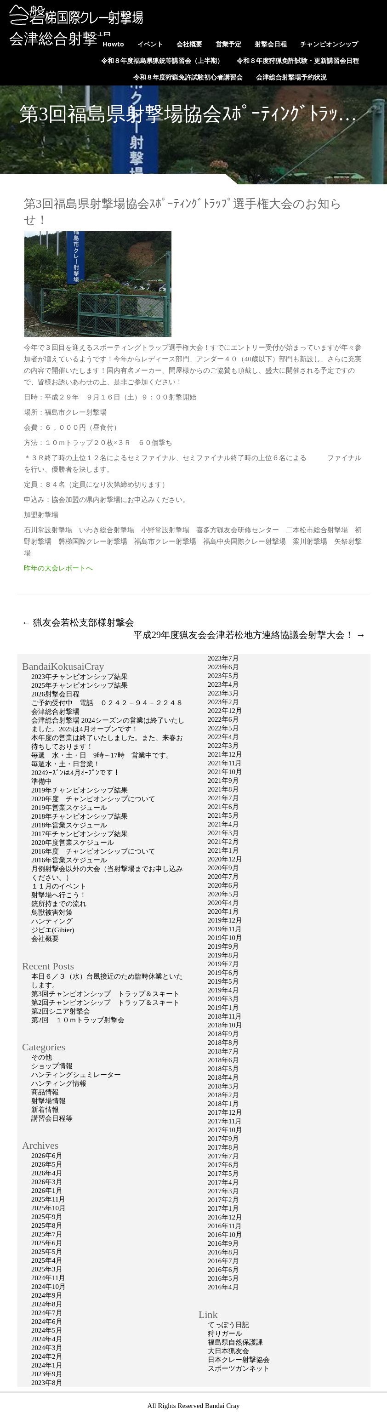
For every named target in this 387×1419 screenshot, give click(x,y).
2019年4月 (223, 990)
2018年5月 (223, 1068)
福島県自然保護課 (235, 1342)
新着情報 (45, 1109)
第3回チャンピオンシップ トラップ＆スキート (105, 993)
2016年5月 (223, 1278)
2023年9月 (47, 1374)
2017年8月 (223, 1147)
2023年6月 (223, 667)
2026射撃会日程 (55, 694)
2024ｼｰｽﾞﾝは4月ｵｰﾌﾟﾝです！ (75, 772)
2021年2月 (223, 841)
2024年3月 (47, 1347)
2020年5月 (223, 894)
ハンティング (52, 921)
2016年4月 (223, 1287)
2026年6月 (47, 1155)
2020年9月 (223, 868)
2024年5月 (47, 1330)
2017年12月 (225, 1112)
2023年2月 (223, 702)
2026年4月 (47, 1173)
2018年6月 (223, 1060)
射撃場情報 (48, 1101)
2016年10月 (225, 1234)
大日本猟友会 (228, 1351)
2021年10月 (225, 771)
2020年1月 (223, 911)
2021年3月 (223, 833)
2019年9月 (223, 946)
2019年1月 (223, 1007)
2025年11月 (48, 1199)
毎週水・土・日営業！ (65, 764)
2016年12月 (225, 1217)
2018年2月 (223, 1095)
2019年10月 (225, 937)
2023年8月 (47, 1382)
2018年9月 (223, 1033)
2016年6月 (223, 1269)
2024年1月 (47, 1365)
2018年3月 (223, 1086)
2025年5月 (47, 1251)
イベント (150, 44)
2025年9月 (47, 1216)
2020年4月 (223, 902)
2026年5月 (47, 1164)
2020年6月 (223, 885)
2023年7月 (223, 658)
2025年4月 (47, 1260)
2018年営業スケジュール (69, 825)
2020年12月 (225, 859)
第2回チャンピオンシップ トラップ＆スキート (105, 1002)
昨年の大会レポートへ (58, 568)
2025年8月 (47, 1225)
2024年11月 (48, 1278)
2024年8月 (47, 1304)
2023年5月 (223, 675)
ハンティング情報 (58, 1083)
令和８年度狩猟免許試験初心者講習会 (188, 77)
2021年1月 (223, 850)
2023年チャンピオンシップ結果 (79, 676)
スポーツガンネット (239, 1368)
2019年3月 (223, 999)
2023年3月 (223, 693)
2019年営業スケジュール (69, 807)
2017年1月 (223, 1208)
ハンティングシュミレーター (76, 1074)
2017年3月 (223, 1191)
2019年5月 (223, 981)
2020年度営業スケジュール (72, 842)
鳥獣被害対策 (52, 912)
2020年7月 (223, 876)
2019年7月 (223, 964)
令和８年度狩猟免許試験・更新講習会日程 (298, 60)
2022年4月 (223, 737)
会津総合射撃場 (60, 38)
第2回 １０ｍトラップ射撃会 (78, 1020)
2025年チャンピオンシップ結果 (79, 685)
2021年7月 (223, 798)
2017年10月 (225, 1130)
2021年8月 (223, 789)
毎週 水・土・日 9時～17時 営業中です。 (102, 755)
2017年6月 (223, 1164)
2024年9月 (47, 1295)
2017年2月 (223, 1199)
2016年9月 (223, 1243)
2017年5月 (223, 1173)
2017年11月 (225, 1121)
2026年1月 (47, 1190)
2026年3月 (47, 1181)
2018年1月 (223, 1103)
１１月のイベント (58, 886)
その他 (41, 1057)
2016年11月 (225, 1226)
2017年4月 (223, 1182)
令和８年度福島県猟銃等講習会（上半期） (162, 60)
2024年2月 (47, 1356)
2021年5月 (223, 815)
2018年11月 (225, 1016)
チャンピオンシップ (329, 44)
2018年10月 (225, 1025)
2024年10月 (48, 1286)
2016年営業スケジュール (69, 860)
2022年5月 (223, 728)
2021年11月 (225, 763)
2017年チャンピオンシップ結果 (79, 834)
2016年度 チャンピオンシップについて (93, 851)
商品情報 (45, 1092)
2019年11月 (225, 929)
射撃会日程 (271, 44)
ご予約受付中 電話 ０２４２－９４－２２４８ (107, 703)
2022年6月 (223, 719)
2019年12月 (225, 920)
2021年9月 (223, 780)
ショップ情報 (52, 1066)
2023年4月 (223, 684)
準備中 (41, 781)
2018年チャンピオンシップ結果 (79, 816)
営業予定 (228, 44)
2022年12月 (225, 710)
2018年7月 (223, 1051)
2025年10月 (48, 1208)
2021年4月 (223, 824)
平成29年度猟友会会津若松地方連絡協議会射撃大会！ (249, 635)
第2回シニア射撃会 (60, 1011)
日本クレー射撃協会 (239, 1359)
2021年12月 (225, 754)
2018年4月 (223, 1077)
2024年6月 (47, 1321)
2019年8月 (223, 955)
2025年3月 (47, 1269)
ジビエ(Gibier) (52, 930)
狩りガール (225, 1333)
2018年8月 (223, 1042)
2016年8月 (223, 1252)
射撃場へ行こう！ (58, 895)
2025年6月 (47, 1243)
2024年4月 (47, 1339)
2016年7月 (223, 1261)
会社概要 (189, 44)
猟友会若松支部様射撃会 (78, 622)
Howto (113, 44)
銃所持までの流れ (58, 903)
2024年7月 (47, 1312)
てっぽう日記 (228, 1324)
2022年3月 (223, 745)
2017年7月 (223, 1156)
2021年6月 (223, 806)
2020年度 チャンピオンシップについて (93, 799)
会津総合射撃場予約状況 (291, 77)
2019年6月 (223, 972)
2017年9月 (223, 1138)
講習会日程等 (52, 1118)
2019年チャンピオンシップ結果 (79, 790)
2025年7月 (47, 1234)
